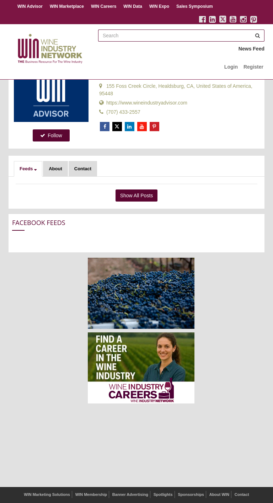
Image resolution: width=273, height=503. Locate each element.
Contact (82, 168)
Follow (51, 135)
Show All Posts (136, 195)
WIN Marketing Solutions (47, 494)
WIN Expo (159, 6)
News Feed (251, 49)
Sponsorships (191, 494)
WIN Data (132, 6)
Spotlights (163, 494)
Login (231, 67)
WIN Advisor (30, 6)
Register (253, 67)
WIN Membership (91, 494)
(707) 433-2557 (119, 112)
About (55, 168)
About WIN (219, 494)
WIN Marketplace (67, 6)
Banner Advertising (130, 494)
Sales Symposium (194, 6)
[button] (28, 169)
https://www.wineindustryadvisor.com (143, 103)
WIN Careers (103, 6)
